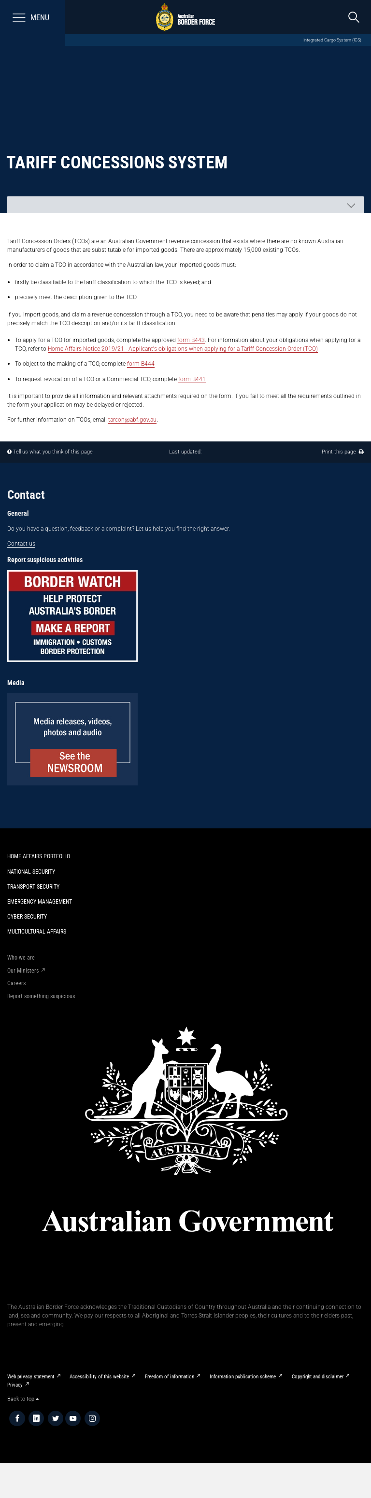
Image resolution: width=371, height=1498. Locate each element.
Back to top (23, 1399)
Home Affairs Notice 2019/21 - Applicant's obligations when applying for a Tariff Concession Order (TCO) (183, 348)
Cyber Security (27, 916)
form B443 (191, 340)
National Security (31, 871)
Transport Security (33, 886)
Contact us (21, 543)
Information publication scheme (243, 1377)
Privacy (15, 1385)
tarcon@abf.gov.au (132, 419)
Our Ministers (23, 970)
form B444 (141, 363)
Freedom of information (169, 1377)
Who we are (21, 957)
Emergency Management (39, 901)
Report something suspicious (41, 996)
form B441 (192, 379)
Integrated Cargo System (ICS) (332, 39)
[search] (354, 17)
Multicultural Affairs (36, 931)
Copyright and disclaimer (317, 1377)
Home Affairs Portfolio (38, 856)
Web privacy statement (30, 1377)
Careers (16, 983)
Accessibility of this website (99, 1377)
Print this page (343, 452)
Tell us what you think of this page (53, 452)
